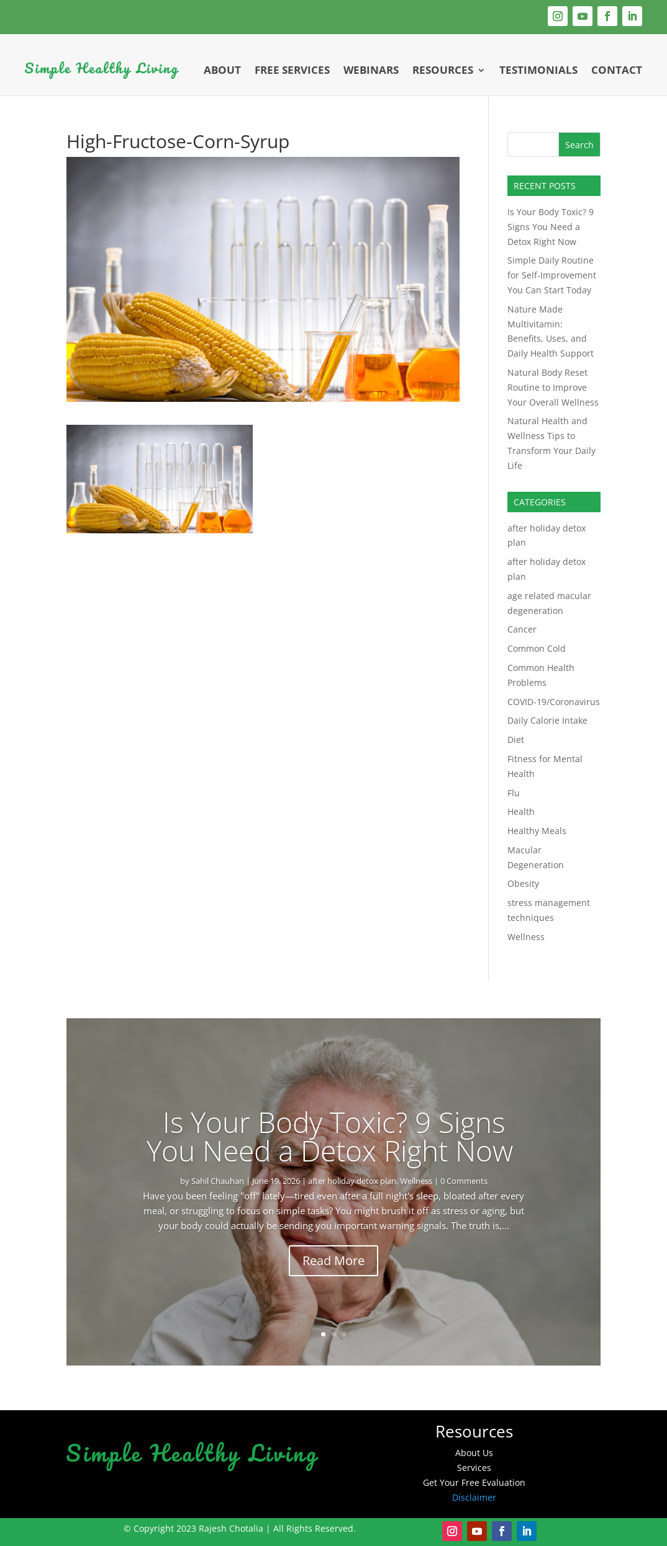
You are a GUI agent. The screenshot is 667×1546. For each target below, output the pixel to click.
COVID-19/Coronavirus (553, 702)
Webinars (371, 70)
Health (521, 811)
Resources (442, 70)
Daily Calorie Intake (547, 720)
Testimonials (538, 70)
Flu (513, 793)
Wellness (526, 937)
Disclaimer (474, 1497)
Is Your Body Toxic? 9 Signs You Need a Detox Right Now (550, 226)
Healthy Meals (536, 831)
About (222, 70)
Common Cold (536, 648)
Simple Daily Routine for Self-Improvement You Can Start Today (551, 275)
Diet (515, 739)
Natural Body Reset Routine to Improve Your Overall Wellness (553, 387)
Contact (616, 70)
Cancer (522, 629)
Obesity (523, 883)
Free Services (292, 70)
